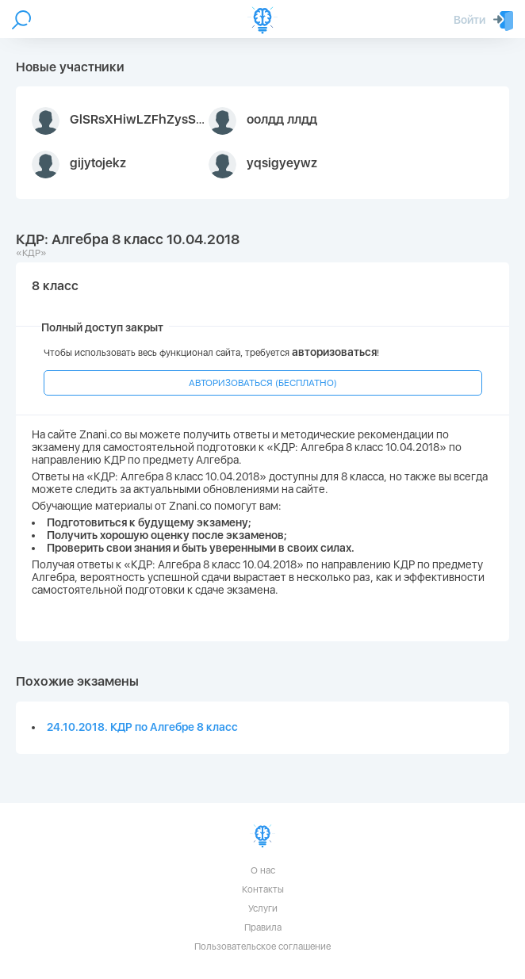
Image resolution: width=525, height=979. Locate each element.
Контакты (263, 889)
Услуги (263, 908)
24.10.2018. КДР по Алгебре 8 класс (142, 727)
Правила (263, 927)
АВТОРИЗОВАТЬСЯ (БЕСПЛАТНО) (263, 382)
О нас (263, 870)
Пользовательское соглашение (262, 946)
